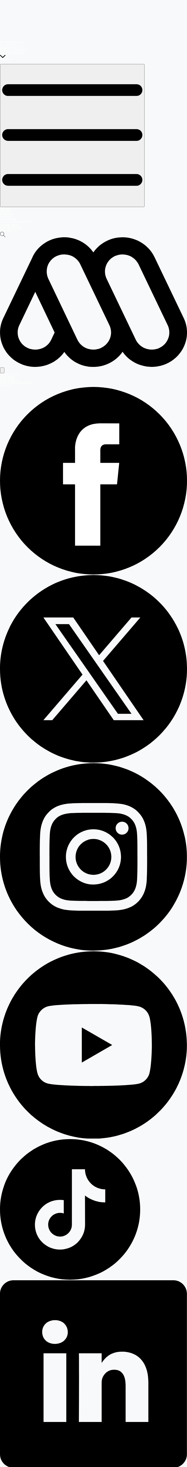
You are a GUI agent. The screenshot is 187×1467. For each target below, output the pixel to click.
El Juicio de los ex (11, 45)
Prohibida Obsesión (12, 53)
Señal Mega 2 (8, 379)
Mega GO (6, 230)
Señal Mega (7, 377)
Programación (8, 219)
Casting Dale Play (11, 227)
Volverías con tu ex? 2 (13, 47)
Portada (5, 208)
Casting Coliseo (9, 224)
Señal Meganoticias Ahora (16, 382)
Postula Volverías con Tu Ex (17, 222)
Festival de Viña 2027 (13, 50)
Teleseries (6, 211)
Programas (6, 213)
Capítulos (5, 216)
